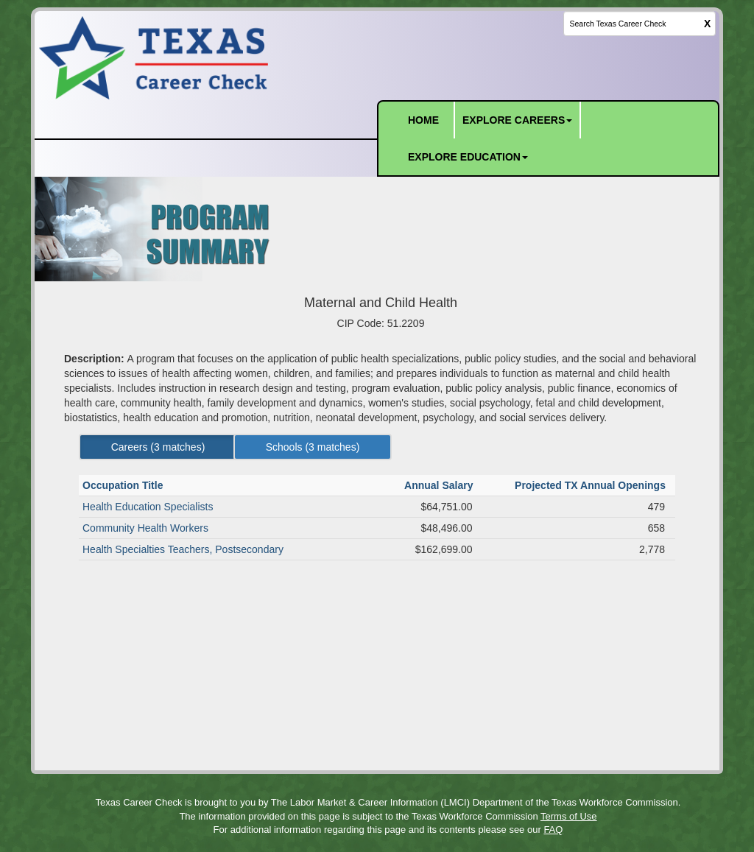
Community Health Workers (145, 528)
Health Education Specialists (147, 507)
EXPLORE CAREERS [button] (517, 120)
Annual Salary (440, 485)
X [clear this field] (707, 23)
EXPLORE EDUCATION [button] (468, 157)
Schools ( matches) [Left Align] (313, 447)
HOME (423, 120)
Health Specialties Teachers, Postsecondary (182, 549)
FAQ (553, 829)
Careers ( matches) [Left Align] (158, 447)
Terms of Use (568, 816)
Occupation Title (124, 485)
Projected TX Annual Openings (592, 485)
